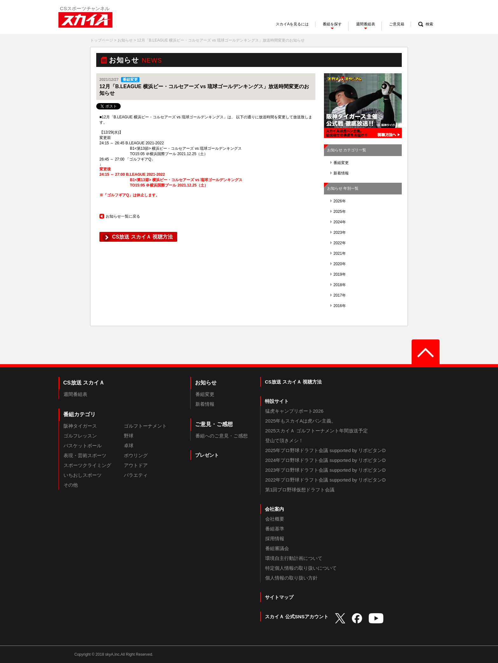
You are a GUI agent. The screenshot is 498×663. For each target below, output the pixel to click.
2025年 (338, 211)
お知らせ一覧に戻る (119, 216)
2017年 (338, 295)
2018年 (338, 285)
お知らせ (125, 40)
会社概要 (274, 519)
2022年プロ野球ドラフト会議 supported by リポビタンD (325, 479)
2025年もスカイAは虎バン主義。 (300, 420)
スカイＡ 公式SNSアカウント (296, 616)
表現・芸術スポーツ (85, 455)
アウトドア (136, 465)
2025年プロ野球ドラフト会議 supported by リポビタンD (325, 450)
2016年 (338, 306)
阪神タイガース (80, 426)
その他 (71, 485)
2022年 (338, 243)
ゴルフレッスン (80, 435)
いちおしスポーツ (83, 475)
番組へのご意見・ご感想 (221, 435)
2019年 (338, 274)
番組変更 (339, 163)
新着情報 (339, 173)
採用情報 (274, 538)
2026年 (338, 201)
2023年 (338, 232)
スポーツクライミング (87, 465)
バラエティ (136, 475)
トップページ (101, 40)
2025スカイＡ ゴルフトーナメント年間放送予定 (316, 430)
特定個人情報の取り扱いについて (301, 568)
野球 (128, 435)
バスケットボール (83, 445)
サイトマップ (279, 597)
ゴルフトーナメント (145, 426)
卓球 (128, 445)
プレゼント (207, 455)
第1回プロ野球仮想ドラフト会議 (299, 489)
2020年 (338, 264)
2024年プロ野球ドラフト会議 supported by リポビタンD (325, 460)
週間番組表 (75, 394)
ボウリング (136, 455)
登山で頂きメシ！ (284, 440)
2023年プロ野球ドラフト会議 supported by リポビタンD (325, 470)
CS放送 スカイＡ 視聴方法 (293, 381)
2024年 (338, 222)
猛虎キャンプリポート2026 (294, 411)
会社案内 (274, 509)
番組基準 (274, 528)
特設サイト (277, 401)
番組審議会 (277, 548)
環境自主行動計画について (293, 558)
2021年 (338, 253)
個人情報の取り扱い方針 (291, 578)
